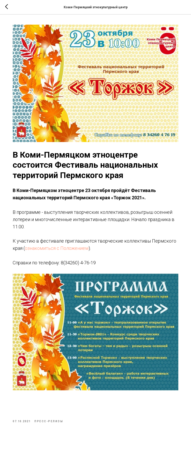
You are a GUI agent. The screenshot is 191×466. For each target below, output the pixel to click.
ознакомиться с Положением (57, 248)
